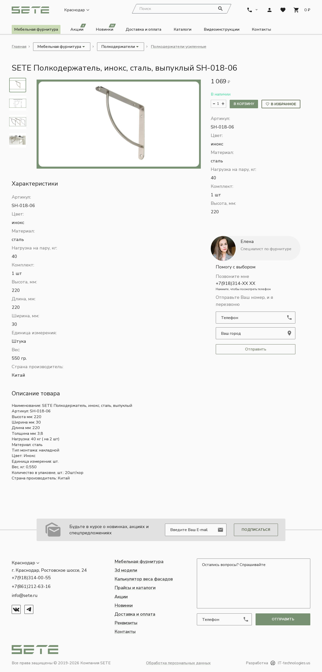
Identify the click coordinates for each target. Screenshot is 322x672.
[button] (119, 124)
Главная (19, 46)
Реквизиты (125, 623)
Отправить (255, 349)
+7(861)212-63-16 (31, 586)
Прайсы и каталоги (135, 588)
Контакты (261, 29)
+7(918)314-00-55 (31, 578)
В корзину (244, 104)
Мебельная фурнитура (36, 29)
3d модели (125, 570)
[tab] (17, 85)
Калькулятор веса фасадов (143, 579)
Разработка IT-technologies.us (278, 663)
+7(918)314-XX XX (255, 285)
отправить (283, 619)
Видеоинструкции (221, 29)
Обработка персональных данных (178, 663)
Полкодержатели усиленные (178, 46)
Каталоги (182, 29)
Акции (78, 28)
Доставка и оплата (143, 29)
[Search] (181, 8)
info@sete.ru (25, 595)
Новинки (106, 28)
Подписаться (256, 529)
